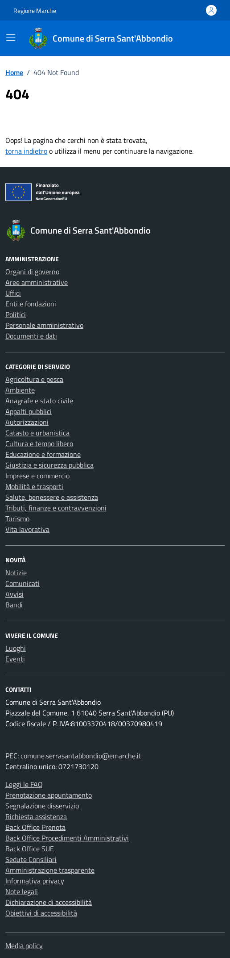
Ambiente (20, 390)
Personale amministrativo (44, 325)
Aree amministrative (36, 282)
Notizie (16, 572)
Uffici (13, 293)
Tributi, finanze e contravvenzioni (56, 507)
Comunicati (22, 583)
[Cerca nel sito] (206, 38)
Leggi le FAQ (24, 784)
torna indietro (26, 151)
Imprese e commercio (37, 475)
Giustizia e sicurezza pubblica (49, 465)
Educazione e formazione (43, 454)
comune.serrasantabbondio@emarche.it (81, 755)
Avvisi (14, 594)
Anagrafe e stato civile (39, 400)
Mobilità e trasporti (34, 486)
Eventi (15, 658)
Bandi (14, 604)
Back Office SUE (29, 848)
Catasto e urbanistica (37, 432)
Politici (15, 314)
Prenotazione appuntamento (48, 795)
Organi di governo (32, 271)
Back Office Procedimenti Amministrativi (67, 837)
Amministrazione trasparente (49, 870)
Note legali (21, 891)
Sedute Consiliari (31, 859)
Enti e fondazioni (30, 303)
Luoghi (15, 648)
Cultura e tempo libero (39, 443)
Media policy (24, 945)
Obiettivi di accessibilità (41, 913)
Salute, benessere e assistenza (51, 497)
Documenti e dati (31, 335)
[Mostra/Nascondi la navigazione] (10, 37)
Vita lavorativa (27, 529)
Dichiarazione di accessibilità (48, 902)
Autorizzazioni (27, 422)
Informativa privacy (34, 880)
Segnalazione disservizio (42, 805)
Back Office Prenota (35, 827)
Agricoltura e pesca (34, 379)
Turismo (17, 518)
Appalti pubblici (28, 411)
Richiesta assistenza (36, 816)
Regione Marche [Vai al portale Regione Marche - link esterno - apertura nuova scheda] (34, 10)
